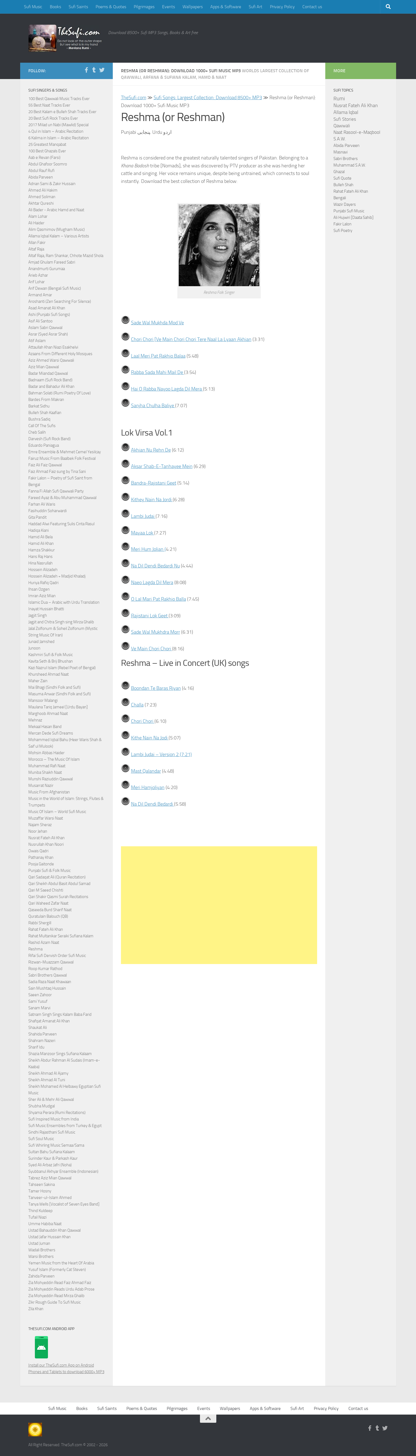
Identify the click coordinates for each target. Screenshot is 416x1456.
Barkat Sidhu (39, 406)
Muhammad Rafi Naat (46, 765)
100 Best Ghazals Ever (47, 151)
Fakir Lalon (342, 224)
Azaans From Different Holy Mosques (60, 353)
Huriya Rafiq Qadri (43, 582)
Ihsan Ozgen (39, 589)
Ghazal (339, 171)
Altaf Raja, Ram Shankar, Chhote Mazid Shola (65, 255)
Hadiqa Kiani (38, 530)
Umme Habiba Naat (45, 1223)
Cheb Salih (37, 432)
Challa (137, 705)
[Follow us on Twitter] (102, 70)
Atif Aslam (37, 340)
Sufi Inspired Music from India (53, 1119)
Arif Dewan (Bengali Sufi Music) (54, 288)
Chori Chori (142, 721)
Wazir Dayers (344, 204)
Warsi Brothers (41, 1256)
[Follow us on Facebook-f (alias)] (86, 70)
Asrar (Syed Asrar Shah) (48, 334)
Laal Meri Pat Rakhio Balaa (158, 356)
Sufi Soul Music (41, 1138)
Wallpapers (193, 6)
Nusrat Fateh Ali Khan (46, 837)
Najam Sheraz (40, 824)
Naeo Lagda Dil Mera (152, 582)
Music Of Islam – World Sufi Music (57, 811)
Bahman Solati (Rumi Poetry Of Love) (59, 393)
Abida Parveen (40, 177)
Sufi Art (255, 6)
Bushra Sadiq (39, 419)
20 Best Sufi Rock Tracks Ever (53, 118)
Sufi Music (33, 6)
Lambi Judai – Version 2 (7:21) (161, 754)
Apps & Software (225, 6)
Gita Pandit (37, 517)
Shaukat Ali (37, 1027)
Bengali (339, 197)
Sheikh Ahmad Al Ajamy (48, 1073)
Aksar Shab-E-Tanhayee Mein (162, 466)
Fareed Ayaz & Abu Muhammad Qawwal (62, 497)
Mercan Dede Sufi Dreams (50, 733)
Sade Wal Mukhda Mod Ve (157, 323)
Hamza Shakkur (41, 550)
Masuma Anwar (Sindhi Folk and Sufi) (59, 693)
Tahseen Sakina (41, 1184)
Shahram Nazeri (41, 1040)
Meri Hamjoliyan (148, 787)
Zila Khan (35, 1308)
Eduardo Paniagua (43, 445)
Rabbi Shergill (39, 922)
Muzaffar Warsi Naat (45, 818)
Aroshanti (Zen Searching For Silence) (59, 301)
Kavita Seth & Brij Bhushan (50, 661)
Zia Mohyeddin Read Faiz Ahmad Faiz (59, 1282)
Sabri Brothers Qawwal (47, 975)
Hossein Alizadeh (42, 569)
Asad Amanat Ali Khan (46, 308)
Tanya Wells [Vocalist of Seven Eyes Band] (63, 1204)
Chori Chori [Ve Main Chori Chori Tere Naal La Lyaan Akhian (191, 339)
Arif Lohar (36, 281)
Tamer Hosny (39, 1191)
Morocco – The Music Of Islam (54, 759)
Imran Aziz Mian (42, 595)
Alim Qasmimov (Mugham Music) (56, 229)
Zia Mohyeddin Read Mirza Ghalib (56, 1295)
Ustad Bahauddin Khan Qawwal (54, 1230)
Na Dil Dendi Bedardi (152, 804)
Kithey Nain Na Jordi (152, 500)
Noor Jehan (37, 831)
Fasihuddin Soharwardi (47, 510)
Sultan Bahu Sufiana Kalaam (51, 1151)
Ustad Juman (39, 1243)
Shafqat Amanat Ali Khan (49, 1021)
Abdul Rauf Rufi (41, 170)
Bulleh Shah (343, 184)
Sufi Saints (78, 6)
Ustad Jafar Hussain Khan (49, 1236)
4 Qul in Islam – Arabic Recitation (55, 131)
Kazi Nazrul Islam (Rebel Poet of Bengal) (62, 667)
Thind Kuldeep (40, 1210)
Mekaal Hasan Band (45, 726)
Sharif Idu (36, 1047)
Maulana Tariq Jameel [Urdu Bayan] (58, 707)
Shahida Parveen (42, 1034)
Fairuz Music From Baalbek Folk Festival (62, 458)
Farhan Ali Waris (41, 504)
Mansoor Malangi (43, 700)
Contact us (312, 6)
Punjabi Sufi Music (348, 211)
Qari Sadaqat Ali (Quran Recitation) (57, 877)
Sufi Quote (342, 178)
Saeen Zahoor (40, 994)
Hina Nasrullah (40, 563)
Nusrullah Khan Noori (46, 844)
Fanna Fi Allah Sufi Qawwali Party (56, 491)
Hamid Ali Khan (41, 543)
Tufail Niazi (37, 1217)
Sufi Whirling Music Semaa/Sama (56, 1145)
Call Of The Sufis (42, 425)
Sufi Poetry (342, 230)
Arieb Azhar (38, 275)
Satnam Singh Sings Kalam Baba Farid (60, 1014)
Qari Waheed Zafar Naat (48, 903)
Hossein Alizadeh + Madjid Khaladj (57, 576)
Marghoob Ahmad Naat (48, 713)
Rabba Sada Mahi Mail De (157, 372)
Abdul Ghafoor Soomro (47, 164)
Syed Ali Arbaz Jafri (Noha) (50, 1164)
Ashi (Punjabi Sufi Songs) (49, 314)
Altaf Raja (36, 249)
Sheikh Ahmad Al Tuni (46, 1079)
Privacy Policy (282, 6)
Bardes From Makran (46, 399)
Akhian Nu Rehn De (151, 450)
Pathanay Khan (40, 857)
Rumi (339, 99)
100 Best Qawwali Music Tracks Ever (59, 98)
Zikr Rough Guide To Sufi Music (54, 1302)
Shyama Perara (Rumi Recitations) (57, 1112)
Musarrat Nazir (40, 785)
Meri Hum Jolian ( (148, 549)
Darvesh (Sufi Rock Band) (49, 438)
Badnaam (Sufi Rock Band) (50, 379)
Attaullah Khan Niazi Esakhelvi (53, 347)
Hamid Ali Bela (40, 536)
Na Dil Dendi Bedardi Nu (155, 566)
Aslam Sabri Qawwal (45, 327)
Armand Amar (40, 294)
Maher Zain (37, 680)
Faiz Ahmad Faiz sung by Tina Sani (57, 471)
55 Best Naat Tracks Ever (49, 105)
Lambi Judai (143, 516)
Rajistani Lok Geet (150, 616)
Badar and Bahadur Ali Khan (51, 386)
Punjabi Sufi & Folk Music (49, 870)
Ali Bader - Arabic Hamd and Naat (56, 209)
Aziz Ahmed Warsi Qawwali (51, 360)
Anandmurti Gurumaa (46, 268)
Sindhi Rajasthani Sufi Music (51, 1132)
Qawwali (341, 125)
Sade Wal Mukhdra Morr (155, 632)
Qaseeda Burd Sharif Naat (50, 909)
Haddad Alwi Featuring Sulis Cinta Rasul (61, 523)
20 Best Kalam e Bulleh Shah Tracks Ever (62, 111)
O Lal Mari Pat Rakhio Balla (158, 599)
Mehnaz (35, 720)
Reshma (35, 949)
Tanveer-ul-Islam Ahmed (50, 1197)
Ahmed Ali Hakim (42, 190)
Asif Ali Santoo (40, 321)
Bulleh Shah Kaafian (44, 412)
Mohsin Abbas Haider (46, 752)
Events (168, 6)
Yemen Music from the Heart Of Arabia (61, 1263)
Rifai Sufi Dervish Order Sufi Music (57, 955)
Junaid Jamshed (41, 641)
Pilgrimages (144, 6)
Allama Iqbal (345, 112)
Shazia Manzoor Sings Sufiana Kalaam (60, 1053)
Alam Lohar (37, 216)
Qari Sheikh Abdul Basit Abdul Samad (59, 883)
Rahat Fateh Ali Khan (45, 929)
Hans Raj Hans (40, 556)
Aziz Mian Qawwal (43, 366)
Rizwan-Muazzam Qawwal (51, 962)
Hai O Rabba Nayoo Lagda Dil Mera (167, 389)
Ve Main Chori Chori (151, 649)
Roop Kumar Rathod (45, 968)
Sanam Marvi (39, 1007)
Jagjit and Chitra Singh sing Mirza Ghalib (61, 622)
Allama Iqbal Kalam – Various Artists (58, 236)
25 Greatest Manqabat (47, 144)
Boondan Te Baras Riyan (156, 688)
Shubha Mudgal (41, 1106)
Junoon (34, 648)
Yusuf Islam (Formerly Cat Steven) (57, 1269)
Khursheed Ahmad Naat (48, 674)
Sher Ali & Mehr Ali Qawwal (51, 1099)
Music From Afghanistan (49, 792)
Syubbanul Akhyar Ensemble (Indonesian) (63, 1171)
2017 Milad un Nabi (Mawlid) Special (58, 124)
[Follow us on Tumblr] (94, 70)
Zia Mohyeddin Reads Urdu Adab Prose (61, 1289)
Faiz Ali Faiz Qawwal (45, 465)
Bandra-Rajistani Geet (153, 483)
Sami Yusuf (37, 1001)
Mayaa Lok (142, 533)
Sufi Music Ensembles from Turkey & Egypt (65, 1125)
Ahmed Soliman (41, 196)
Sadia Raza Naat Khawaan (49, 981)
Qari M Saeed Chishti (45, 890)
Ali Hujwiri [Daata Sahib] (353, 217)
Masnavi (340, 152)
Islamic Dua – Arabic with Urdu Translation (63, 602)
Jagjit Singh (37, 615)
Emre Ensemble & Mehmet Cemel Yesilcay (64, 451)
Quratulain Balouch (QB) (48, 916)
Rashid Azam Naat (43, 942)
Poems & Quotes (111, 6)
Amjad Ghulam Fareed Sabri (51, 262)
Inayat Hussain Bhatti (46, 608)
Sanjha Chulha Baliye (153, 406)
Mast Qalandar (146, 771)
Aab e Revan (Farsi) (44, 157)
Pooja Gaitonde (41, 864)
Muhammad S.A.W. (349, 165)
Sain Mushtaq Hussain (47, 988)
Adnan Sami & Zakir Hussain (51, 183)
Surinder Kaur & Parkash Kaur (53, 1158)
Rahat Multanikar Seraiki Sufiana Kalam (60, 936)
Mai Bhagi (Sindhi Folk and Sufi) (54, 687)
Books (55, 6)
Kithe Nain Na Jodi (150, 738)
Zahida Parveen (41, 1276)
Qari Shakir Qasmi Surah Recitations (58, 896)
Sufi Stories (344, 119)
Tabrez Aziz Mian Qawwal (49, 1178)
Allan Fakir (36, 242)
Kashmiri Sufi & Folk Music (50, 654)
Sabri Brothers (345, 158)
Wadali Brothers (41, 1249)
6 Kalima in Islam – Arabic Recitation (58, 137)
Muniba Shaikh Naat (45, 772)
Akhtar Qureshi (41, 203)
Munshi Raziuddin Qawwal (50, 779)
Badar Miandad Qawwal (48, 373)
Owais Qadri (38, 850)
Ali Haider (36, 222)
